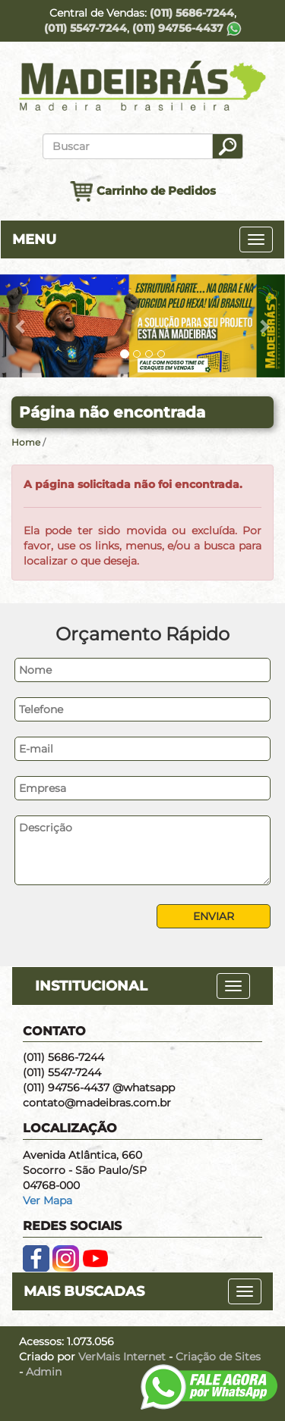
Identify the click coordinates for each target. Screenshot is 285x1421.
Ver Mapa (47, 1200)
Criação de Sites (218, 1356)
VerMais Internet (122, 1356)
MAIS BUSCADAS (84, 1291)
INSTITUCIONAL (91, 986)
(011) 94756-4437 (187, 28)
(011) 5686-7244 (192, 13)
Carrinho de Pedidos (143, 191)
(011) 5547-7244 (85, 28)
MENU (34, 239)
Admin (44, 1372)
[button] (21, 326)
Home (25, 442)
